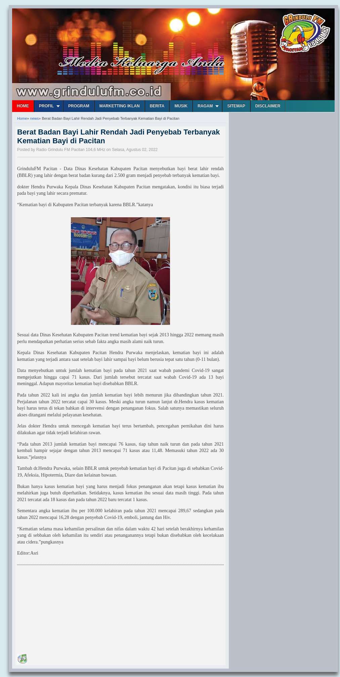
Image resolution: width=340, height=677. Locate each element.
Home (23, 106)
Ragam (205, 106)
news (34, 118)
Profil (46, 106)
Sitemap (236, 106)
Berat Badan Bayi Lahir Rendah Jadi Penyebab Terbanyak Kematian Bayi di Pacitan (118, 136)
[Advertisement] (67, 610)
